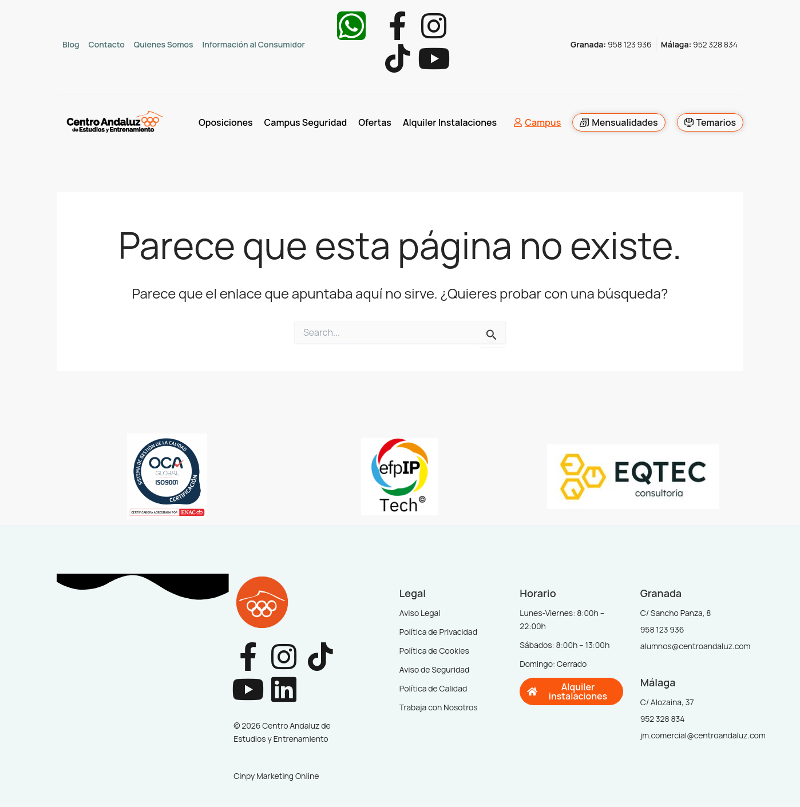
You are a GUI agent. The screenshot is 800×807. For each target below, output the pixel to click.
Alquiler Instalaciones (450, 123)
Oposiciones (226, 123)
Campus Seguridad (305, 123)
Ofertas (374, 123)
